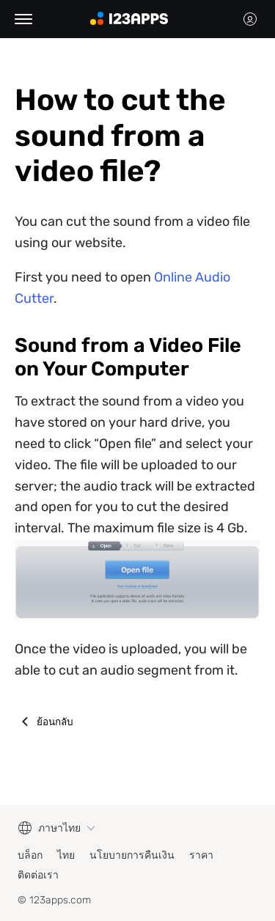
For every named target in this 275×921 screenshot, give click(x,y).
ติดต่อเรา (38, 875)
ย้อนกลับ (55, 721)
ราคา (201, 855)
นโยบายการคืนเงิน (132, 855)
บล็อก (30, 855)
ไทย (66, 855)
